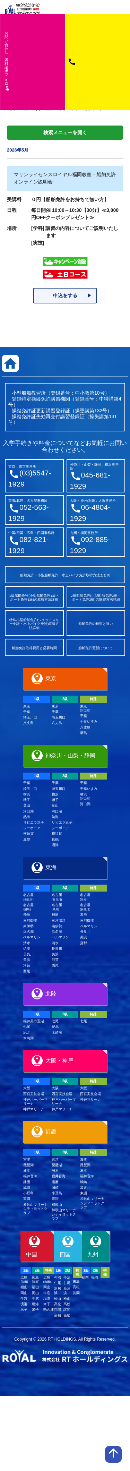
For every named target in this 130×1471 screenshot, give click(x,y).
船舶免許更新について (95, 648)
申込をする (65, 295)
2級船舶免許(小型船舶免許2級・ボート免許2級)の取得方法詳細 (96, 598)
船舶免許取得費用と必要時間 (34, 648)
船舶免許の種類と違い (95, 624)
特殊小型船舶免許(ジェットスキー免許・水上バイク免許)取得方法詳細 (34, 624)
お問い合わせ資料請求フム (7, 60)
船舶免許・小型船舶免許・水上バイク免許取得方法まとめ (65, 575)
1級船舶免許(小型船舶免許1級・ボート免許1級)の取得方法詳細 (34, 598)
